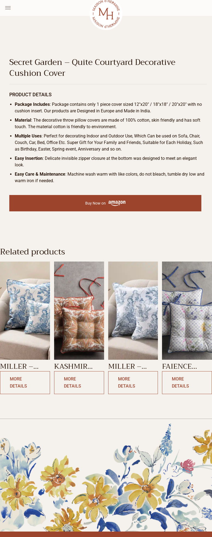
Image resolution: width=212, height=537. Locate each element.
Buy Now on (105, 203)
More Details (18, 382)
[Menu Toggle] (8, 8)
